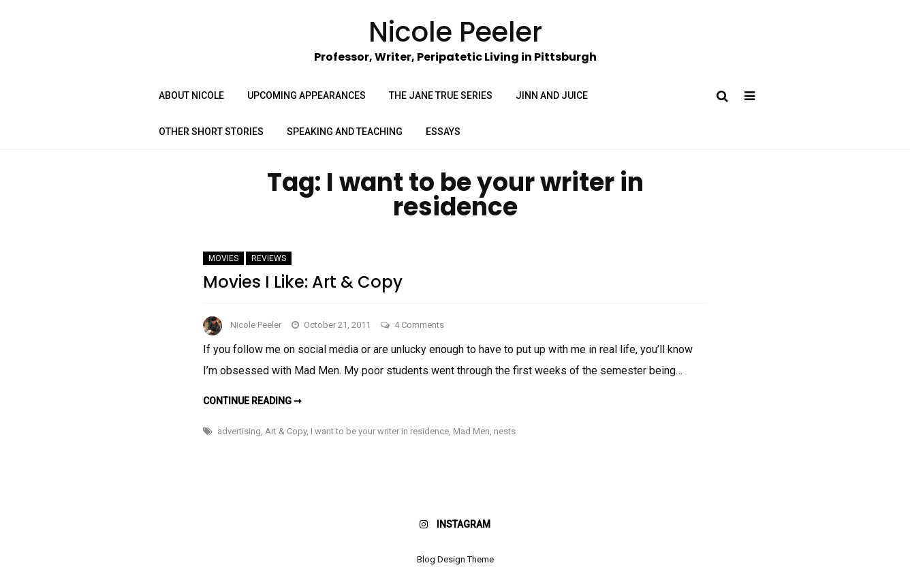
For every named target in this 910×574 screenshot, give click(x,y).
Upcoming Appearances (306, 95)
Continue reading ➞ (252, 401)
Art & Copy (286, 431)
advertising (239, 431)
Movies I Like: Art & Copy (303, 282)
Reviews (268, 258)
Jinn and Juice (552, 95)
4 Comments (419, 325)
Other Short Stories (211, 131)
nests (505, 431)
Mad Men (471, 431)
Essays (443, 131)
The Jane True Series (440, 95)
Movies (223, 258)
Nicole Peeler (255, 325)
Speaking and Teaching (345, 131)
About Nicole (191, 95)
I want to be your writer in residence (380, 431)
